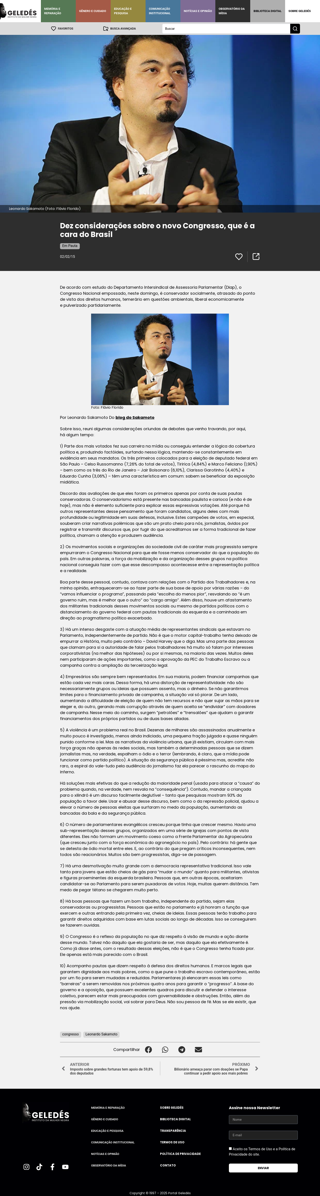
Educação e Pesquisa (123, 11)
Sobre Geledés (299, 11)
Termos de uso (172, 1142)
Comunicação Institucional (160, 11)
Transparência (173, 1130)
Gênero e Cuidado (92, 11)
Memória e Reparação (52, 11)
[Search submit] (295, 28)
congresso (70, 1034)
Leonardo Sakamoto (102, 1034)
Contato (168, 1165)
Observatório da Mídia (232, 11)
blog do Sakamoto (135, 417)
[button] (148, 1049)
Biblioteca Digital (268, 11)
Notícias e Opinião (198, 11)
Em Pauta (70, 245)
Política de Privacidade (180, 1154)
